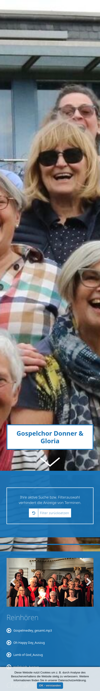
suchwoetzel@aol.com (69, 663)
